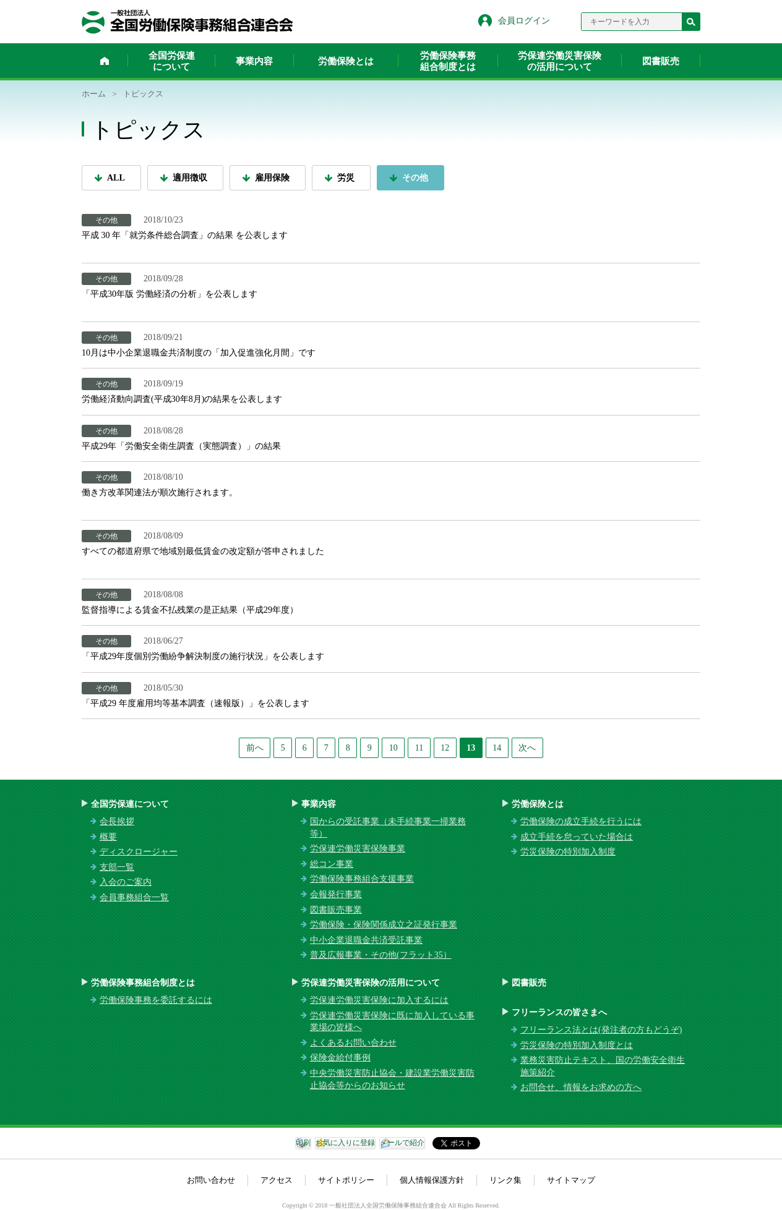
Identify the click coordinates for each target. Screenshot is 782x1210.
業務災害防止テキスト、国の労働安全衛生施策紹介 (602, 1066)
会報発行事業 (336, 894)
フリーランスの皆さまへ (559, 1012)
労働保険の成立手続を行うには (581, 821)
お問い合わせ (211, 1180)
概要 (108, 836)
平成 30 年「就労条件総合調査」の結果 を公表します (185, 235)
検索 (691, 21)
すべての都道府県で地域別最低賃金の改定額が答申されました (203, 551)
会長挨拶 (117, 821)
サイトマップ (571, 1180)
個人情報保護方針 (432, 1180)
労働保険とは (346, 61)
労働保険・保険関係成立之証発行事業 (383, 924)
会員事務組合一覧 (134, 897)
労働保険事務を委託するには (156, 1000)
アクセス (276, 1180)
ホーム (104, 60)
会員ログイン (524, 20)
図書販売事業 (336, 909)
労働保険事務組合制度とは (448, 61)
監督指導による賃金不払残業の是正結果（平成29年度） (190, 610)
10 (393, 747)
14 (496, 747)
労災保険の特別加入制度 (568, 851)
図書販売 (660, 61)
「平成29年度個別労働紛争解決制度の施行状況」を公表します (203, 656)
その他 (415, 177)
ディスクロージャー (139, 851)
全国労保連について (171, 61)
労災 (345, 177)
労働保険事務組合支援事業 (362, 879)
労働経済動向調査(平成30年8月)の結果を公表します (182, 399)
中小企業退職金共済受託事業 (366, 940)
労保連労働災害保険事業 (357, 848)
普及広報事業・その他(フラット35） (381, 955)
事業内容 (254, 61)
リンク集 (505, 1180)
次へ (527, 747)
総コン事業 (331, 864)
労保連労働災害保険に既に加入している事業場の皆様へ (392, 1022)
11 (419, 747)
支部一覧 (117, 867)
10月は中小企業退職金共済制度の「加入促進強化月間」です (199, 352)
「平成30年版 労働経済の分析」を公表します (169, 294)
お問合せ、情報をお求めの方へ (581, 1087)
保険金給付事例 (340, 1057)
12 (444, 747)
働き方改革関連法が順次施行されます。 (160, 492)
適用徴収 (190, 177)
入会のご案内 (126, 882)
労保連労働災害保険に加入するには (379, 1000)
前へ (255, 747)
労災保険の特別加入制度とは (576, 1045)
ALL (116, 177)
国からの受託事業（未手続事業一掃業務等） (388, 827)
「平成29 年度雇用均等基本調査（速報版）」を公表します (195, 703)
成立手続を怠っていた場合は (576, 836)
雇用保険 (272, 177)
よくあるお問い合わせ (353, 1042)
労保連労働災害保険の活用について (559, 61)
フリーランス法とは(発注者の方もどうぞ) (601, 1029)
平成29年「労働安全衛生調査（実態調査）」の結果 (181, 446)
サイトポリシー (346, 1180)
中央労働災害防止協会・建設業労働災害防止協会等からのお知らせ (392, 1079)
